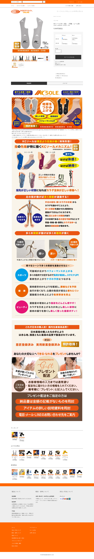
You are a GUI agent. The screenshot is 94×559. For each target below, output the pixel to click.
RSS (13, 546)
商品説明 (29, 83)
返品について (57, 63)
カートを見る (33, 530)
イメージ (65, 83)
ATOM (16, 546)
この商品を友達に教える (59, 73)
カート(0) (79, 1)
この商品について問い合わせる (61, 75)
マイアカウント (33, 527)
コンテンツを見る (30, 5)
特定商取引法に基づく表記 (60, 64)
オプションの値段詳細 (59, 61)
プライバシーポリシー (17, 540)
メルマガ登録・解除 (68, 5)
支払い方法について (16, 530)
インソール (59, 16)
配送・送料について (16, 532)
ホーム (12, 5)
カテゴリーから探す (20, 5)
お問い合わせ (77, 5)
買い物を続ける (58, 77)
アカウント (70, 1)
